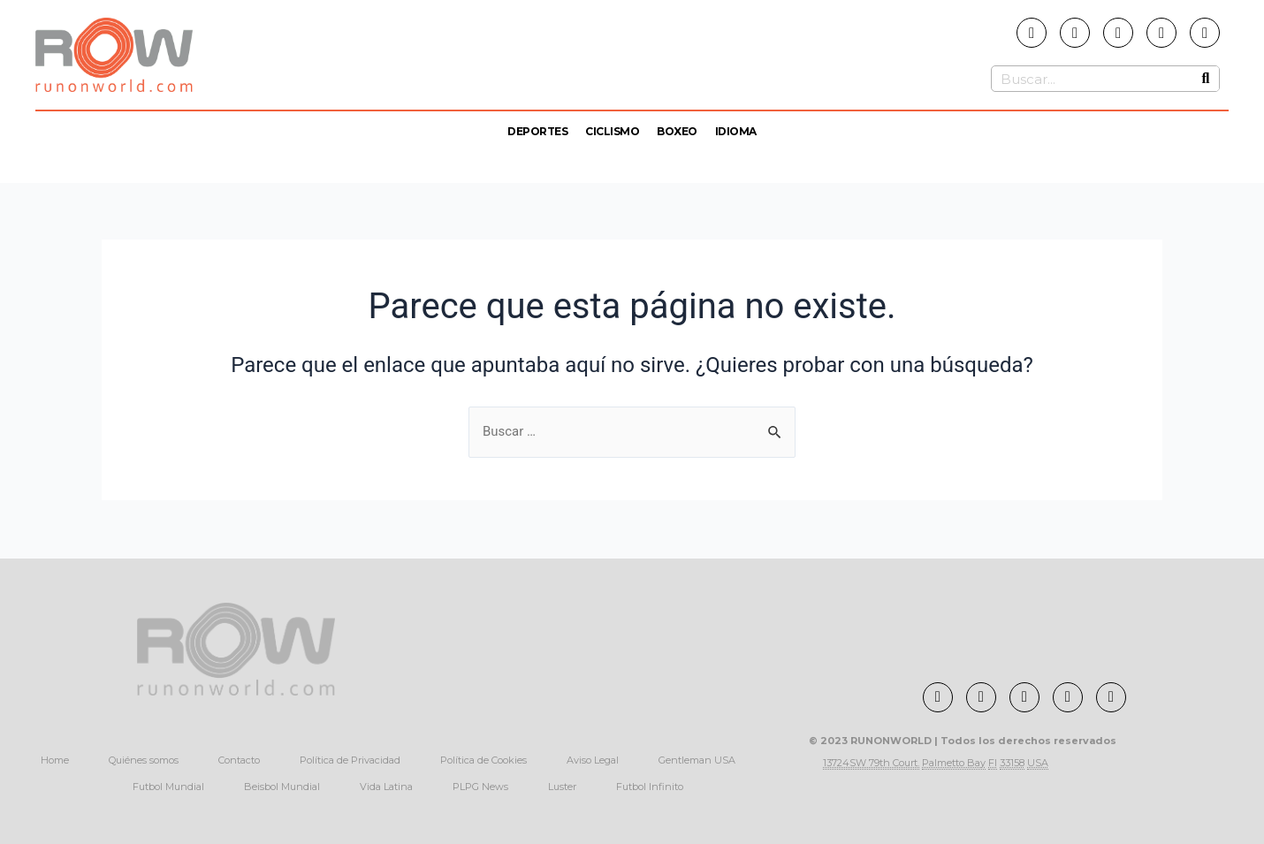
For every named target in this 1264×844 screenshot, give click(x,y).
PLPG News (480, 786)
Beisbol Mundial (282, 786)
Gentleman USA (697, 760)
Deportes (537, 131)
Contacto (239, 760)
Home (55, 760)
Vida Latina (386, 786)
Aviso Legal (593, 760)
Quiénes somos (144, 760)
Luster (562, 786)
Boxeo (677, 131)
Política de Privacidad (350, 760)
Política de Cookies (483, 760)
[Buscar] (1205, 78)
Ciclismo (612, 131)
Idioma (736, 131)
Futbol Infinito (649, 786)
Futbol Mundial (168, 786)
